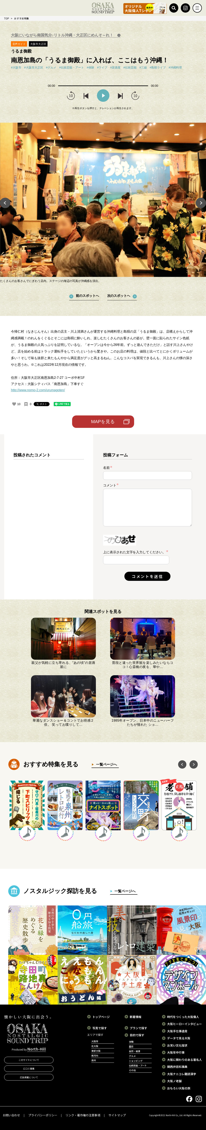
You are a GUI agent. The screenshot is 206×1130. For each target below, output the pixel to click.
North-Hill (36, 1049)
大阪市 (94, 1041)
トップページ (101, 1017)
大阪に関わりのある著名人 (184, 1060)
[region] (49, 520)
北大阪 (94, 1046)
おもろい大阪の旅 (178, 1088)
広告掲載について (29, 1077)
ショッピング (136, 1060)
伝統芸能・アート (138, 1065)
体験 (131, 1041)
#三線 (143, 67)
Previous (5, 203)
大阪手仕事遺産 (177, 1031)
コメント (111, 485)
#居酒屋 (115, 67)
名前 (107, 468)
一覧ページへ (105, 764)
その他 (132, 1070)
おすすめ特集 (21, 18)
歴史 (131, 1046)
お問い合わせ (11, 1115)
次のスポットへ (118, 295)
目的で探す (137, 1035)
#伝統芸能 (130, 67)
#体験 (90, 67)
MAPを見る (103, 421)
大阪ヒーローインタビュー (184, 1024)
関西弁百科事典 (177, 1067)
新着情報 (135, 1017)
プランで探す (138, 1028)
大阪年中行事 (176, 1052)
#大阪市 (16, 67)
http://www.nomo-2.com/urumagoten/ (38, 390)
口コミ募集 (29, 1068)
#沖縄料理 (175, 67)
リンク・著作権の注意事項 (82, 1115)
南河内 (94, 1055)
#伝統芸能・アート (71, 67)
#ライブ (102, 67)
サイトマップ (117, 1115)
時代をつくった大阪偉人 (183, 1017)
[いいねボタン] (14, 404)
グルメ (132, 1056)
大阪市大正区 (38, 44)
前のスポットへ (87, 295)
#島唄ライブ (158, 67)
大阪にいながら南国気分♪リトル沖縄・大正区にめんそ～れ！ (62, 35)
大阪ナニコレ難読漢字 (181, 1074)
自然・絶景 (134, 1051)
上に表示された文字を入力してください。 (134, 552)
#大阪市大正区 (33, 67)
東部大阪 (95, 1050)
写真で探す (99, 1028)
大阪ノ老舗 (174, 1081)
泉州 (93, 1060)
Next (201, 203)
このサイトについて (29, 1059)
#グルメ (51, 67)
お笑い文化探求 (177, 1045)
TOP (6, 18)
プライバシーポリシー (42, 1115)
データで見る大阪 (178, 1038)
